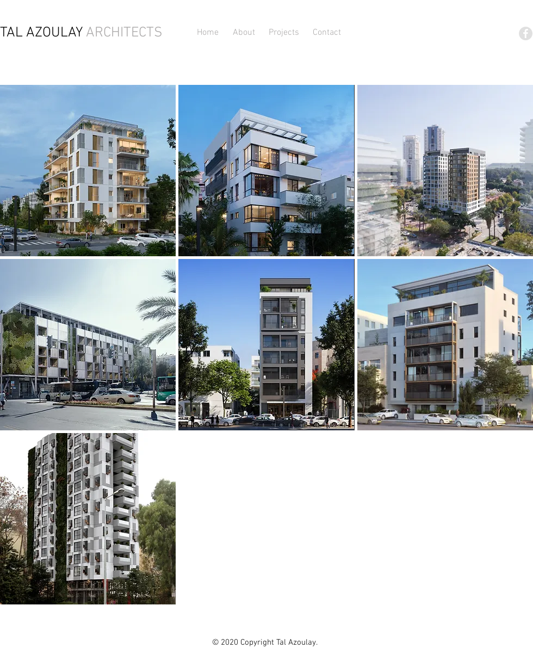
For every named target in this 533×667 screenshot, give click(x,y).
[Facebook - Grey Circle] (525, 33)
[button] (284, 32)
